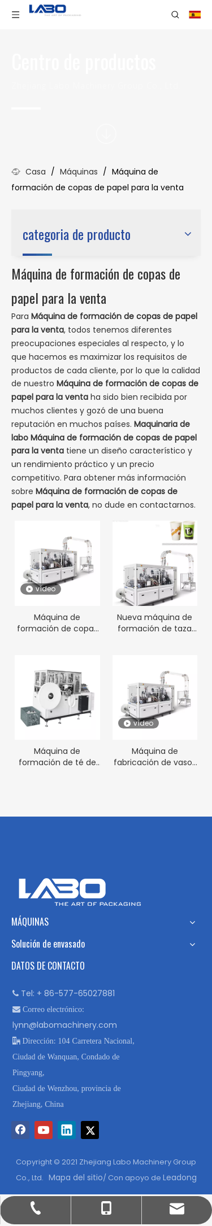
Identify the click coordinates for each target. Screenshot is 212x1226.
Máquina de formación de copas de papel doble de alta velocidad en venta (57, 623)
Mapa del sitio (76, 1177)
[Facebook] (20, 1130)
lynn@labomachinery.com (64, 1025)
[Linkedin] (67, 1130)
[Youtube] (43, 1130)
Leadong (180, 1177)
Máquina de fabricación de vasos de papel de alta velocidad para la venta (155, 756)
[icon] (106, 134)
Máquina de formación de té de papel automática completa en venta (57, 756)
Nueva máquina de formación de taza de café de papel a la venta (155, 623)
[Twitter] (90, 1130)
